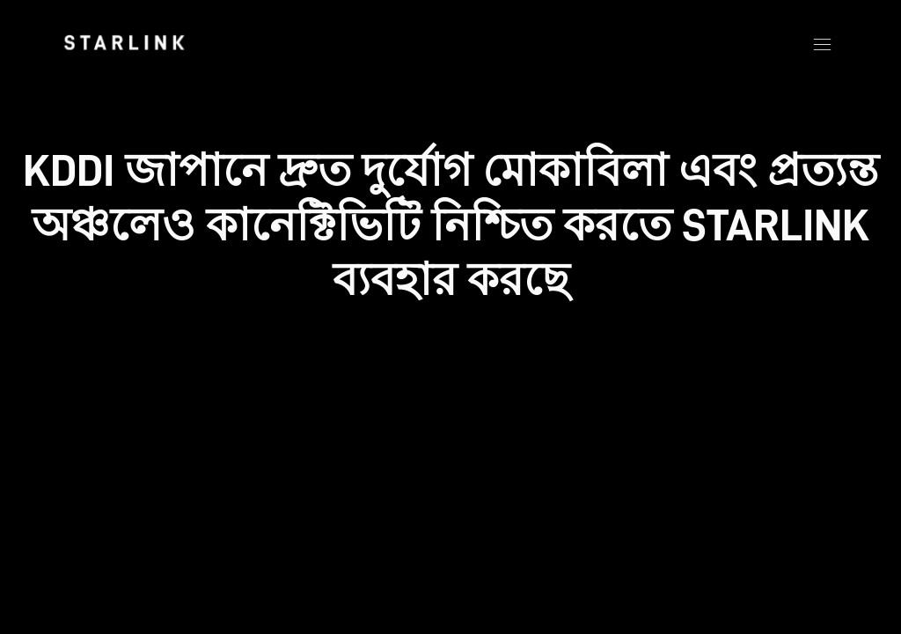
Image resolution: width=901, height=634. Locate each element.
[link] (124, 42)
